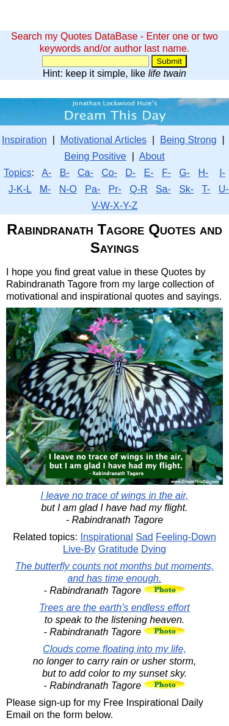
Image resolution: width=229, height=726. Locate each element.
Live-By (79, 549)
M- (45, 189)
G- (184, 172)
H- (203, 172)
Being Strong (188, 140)
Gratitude (118, 549)
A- (46, 172)
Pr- (115, 189)
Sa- (163, 189)
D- (130, 172)
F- (166, 172)
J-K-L (20, 189)
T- (206, 189)
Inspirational (106, 537)
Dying (153, 549)
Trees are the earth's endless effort (114, 607)
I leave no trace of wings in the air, (115, 495)
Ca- (85, 172)
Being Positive (95, 156)
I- (222, 172)
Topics (17, 172)
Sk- (186, 189)
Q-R (138, 189)
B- (65, 172)
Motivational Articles (103, 140)
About (152, 156)
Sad (144, 537)
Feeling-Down (186, 537)
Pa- (92, 189)
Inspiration (24, 140)
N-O (68, 189)
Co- (109, 172)
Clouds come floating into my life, (114, 649)
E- (149, 172)
